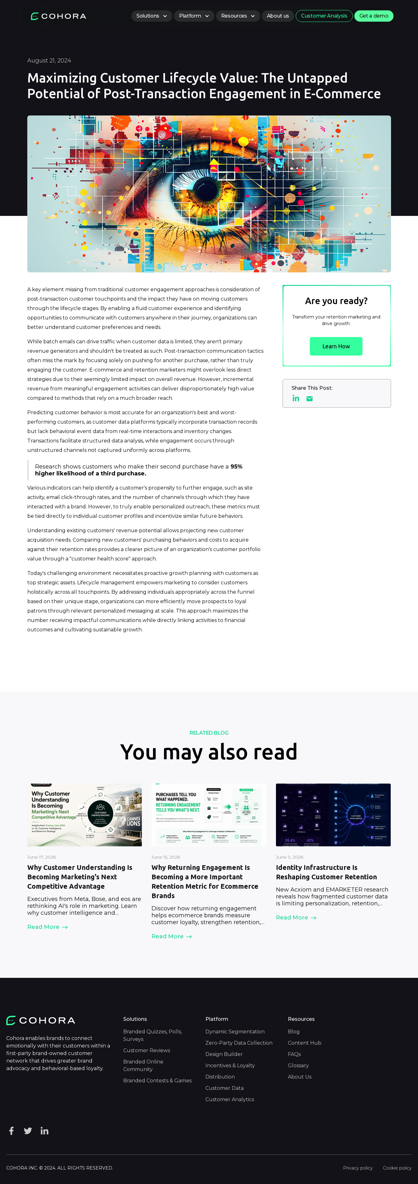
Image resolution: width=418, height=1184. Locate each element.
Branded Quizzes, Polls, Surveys (152, 1035)
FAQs (294, 1054)
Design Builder (224, 1054)
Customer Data (224, 1088)
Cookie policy (397, 1168)
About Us (299, 1077)
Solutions (147, 16)
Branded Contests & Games (157, 1081)
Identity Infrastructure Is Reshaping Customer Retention (326, 872)
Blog (294, 1032)
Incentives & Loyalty (230, 1066)
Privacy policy (358, 1168)
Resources (234, 16)
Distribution (220, 1077)
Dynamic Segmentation (235, 1032)
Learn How (336, 346)
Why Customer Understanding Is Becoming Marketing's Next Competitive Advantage (79, 876)
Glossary (298, 1066)
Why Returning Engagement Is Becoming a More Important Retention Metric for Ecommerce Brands (204, 881)
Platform (190, 16)
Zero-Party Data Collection (238, 1043)
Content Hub (304, 1043)
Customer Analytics (229, 1099)
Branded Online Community (143, 1065)
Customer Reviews (146, 1050)
